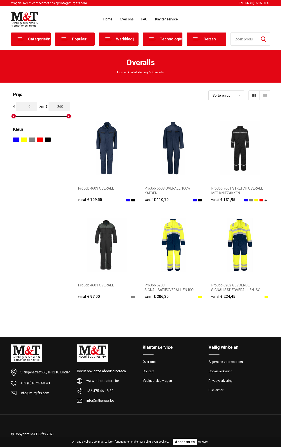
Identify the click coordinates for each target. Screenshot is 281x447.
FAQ (144, 19)
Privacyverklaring (220, 381)
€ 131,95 (223, 199)
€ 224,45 (223, 296)
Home (107, 19)
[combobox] (244, 39)
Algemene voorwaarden (226, 362)
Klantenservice (166, 19)
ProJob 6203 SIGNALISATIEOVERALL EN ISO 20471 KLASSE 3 (169, 290)
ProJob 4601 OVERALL (96, 285)
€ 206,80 (156, 296)
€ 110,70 (156, 199)
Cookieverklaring (220, 371)
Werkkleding (139, 72)
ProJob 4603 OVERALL (96, 188)
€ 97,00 (89, 296)
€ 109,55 (90, 199)
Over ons (127, 19)
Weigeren (203, 441)
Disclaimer (216, 390)
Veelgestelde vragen (157, 381)
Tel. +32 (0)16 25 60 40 (254, 3)
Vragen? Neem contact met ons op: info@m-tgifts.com (49, 3)
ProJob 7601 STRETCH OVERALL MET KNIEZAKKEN (237, 190)
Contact (148, 371)
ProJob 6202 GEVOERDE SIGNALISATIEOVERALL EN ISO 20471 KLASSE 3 (235, 290)
